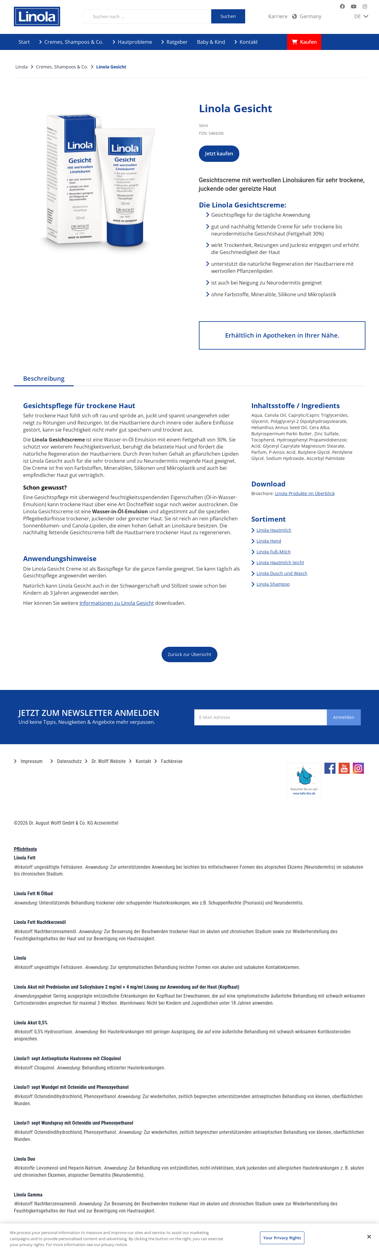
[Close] (369, 1236)
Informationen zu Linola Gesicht (117, 603)
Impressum (28, 761)
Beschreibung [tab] (43, 378)
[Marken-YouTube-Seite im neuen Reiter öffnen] (354, 6)
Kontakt (246, 42)
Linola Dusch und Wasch (282, 573)
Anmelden (335, 717)
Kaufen (304, 42)
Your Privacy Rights (282, 1237)
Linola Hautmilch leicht (280, 562)
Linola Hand (269, 541)
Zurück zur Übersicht (189, 654)
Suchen (228, 16)
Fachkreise (168, 761)
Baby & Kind (211, 42)
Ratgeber (174, 42)
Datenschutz (66, 761)
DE (361, 16)
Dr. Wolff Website (105, 761)
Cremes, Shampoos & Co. (71, 42)
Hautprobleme (132, 42)
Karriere (277, 16)
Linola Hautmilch (274, 530)
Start (24, 42)
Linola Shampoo (273, 584)
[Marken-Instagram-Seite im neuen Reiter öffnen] (365, 6)
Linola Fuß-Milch (274, 552)
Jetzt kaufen (231, 153)
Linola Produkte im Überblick (305, 493)
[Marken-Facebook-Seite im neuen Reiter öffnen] (342, 6)
